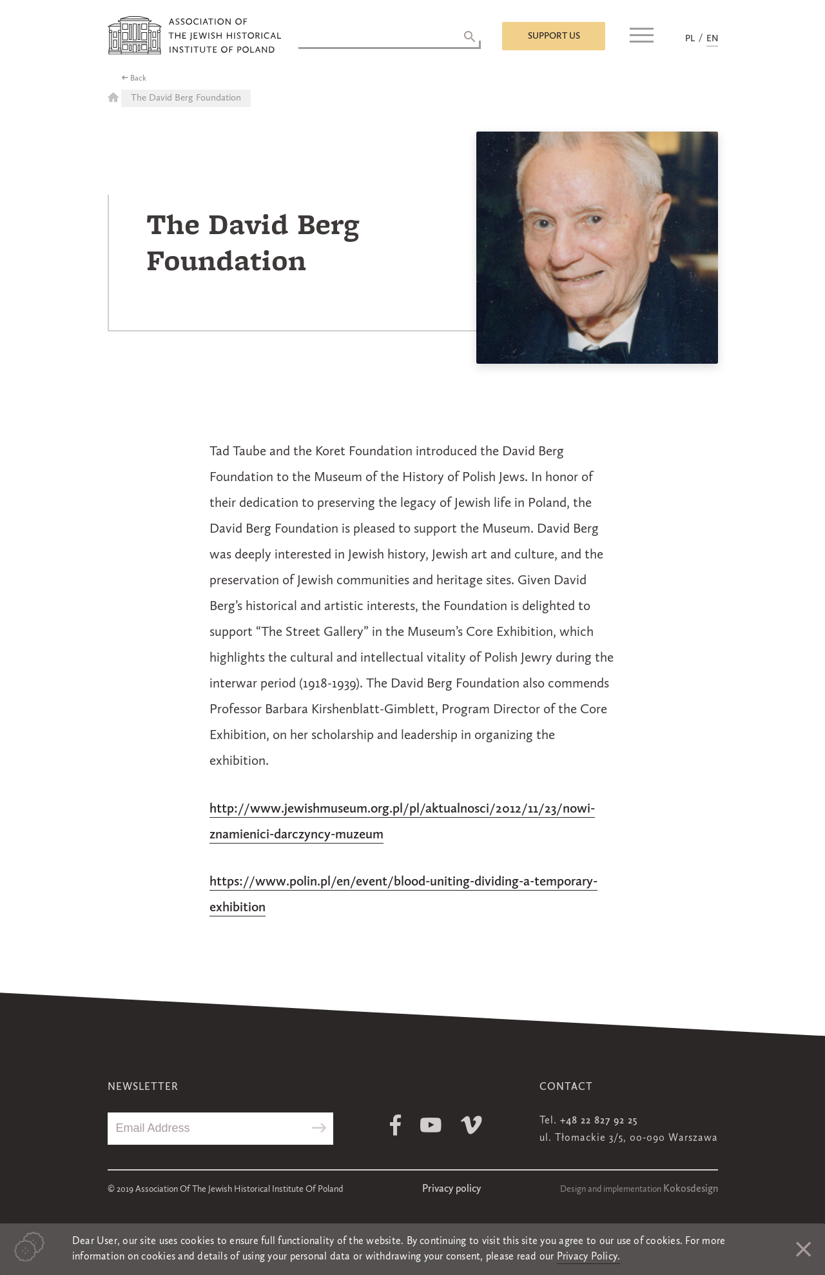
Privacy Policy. (589, 1257)
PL (690, 38)
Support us (554, 36)
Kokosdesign (690, 1189)
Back (138, 79)
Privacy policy (451, 1189)
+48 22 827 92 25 (598, 1121)
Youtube (431, 1125)
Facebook (395, 1125)
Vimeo (471, 1125)
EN (712, 38)
